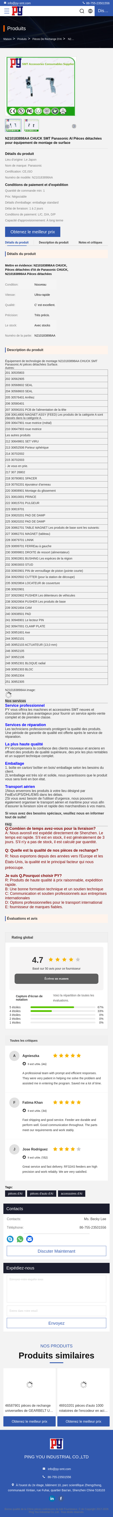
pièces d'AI (15, 1193)
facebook (61, 1498)
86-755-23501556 (96, 3)
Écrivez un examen (56, 978)
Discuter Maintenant (56, 1251)
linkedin (52, 1498)
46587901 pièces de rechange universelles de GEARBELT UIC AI (29, 1408)
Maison (7, 39)
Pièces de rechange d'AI (47, 39)
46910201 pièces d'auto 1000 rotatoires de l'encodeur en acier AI (83, 1408)
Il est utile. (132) (38, 1157)
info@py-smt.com (17, 3)
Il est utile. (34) (37, 1110)
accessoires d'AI (72, 1193)
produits (22, 39)
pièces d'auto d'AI (41, 1193)
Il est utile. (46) (37, 1064)
